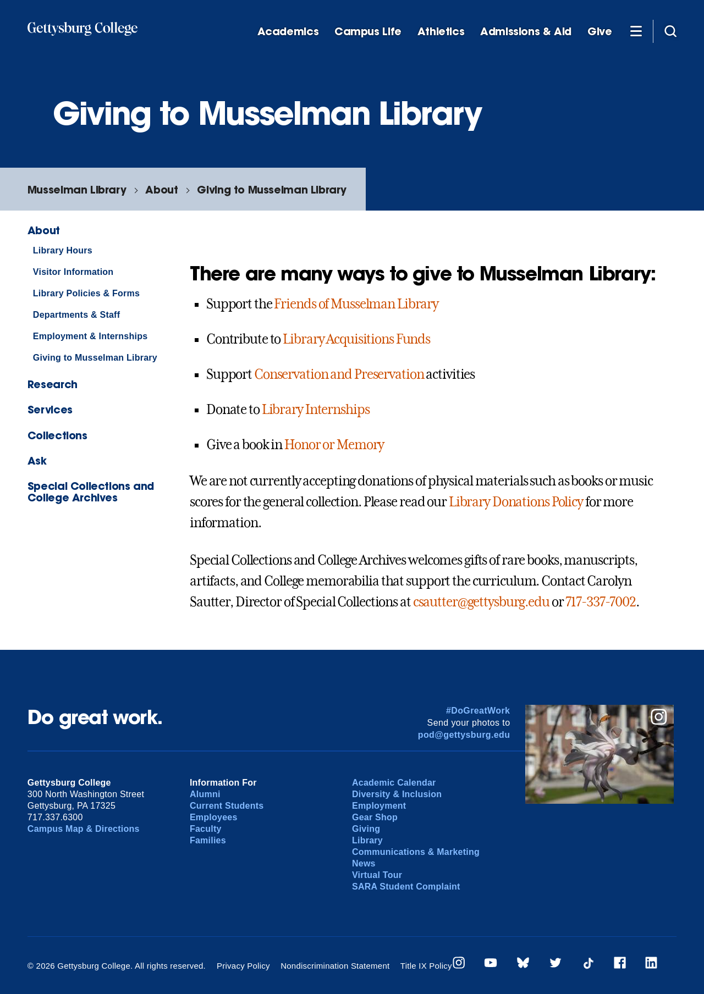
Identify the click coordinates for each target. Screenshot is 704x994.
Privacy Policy (243, 965)
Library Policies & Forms (86, 293)
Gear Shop (375, 817)
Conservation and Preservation (339, 374)
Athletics (441, 31)
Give (599, 31)
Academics (288, 31)
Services (50, 409)
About (161, 189)
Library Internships (316, 409)
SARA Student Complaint (406, 886)
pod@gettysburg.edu (464, 734)
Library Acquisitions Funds (356, 339)
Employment (379, 805)
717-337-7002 (600, 602)
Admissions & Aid (525, 31)
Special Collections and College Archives (91, 491)
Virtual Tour (377, 875)
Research (53, 384)
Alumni (205, 794)
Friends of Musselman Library (356, 304)
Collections (57, 435)
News (364, 863)
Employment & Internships (90, 336)
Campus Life (368, 31)
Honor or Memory (334, 444)
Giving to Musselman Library (271, 189)
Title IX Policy (426, 965)
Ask (37, 460)
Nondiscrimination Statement (334, 965)
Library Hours (62, 250)
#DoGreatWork (478, 710)
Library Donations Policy (516, 502)
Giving (366, 828)
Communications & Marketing (416, 852)
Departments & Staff (76, 314)
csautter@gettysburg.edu (481, 602)
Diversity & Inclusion (397, 794)
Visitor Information (73, 272)
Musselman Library (77, 189)
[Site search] (670, 30)
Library (367, 840)
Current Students (227, 805)
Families (208, 840)
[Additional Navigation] (636, 30)
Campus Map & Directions (84, 828)
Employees (214, 817)
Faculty (206, 828)
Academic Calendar (394, 782)
